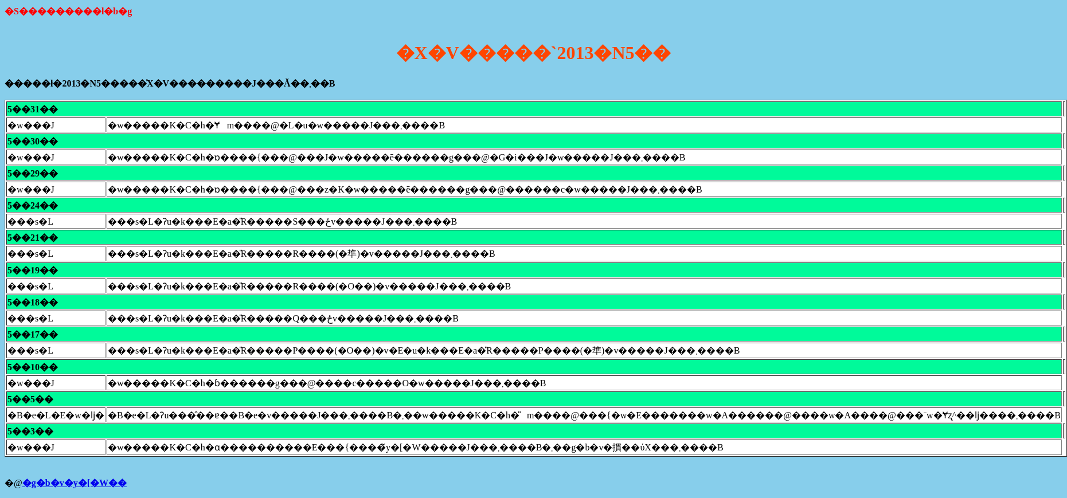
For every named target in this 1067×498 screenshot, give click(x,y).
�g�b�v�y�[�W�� (74, 483)
